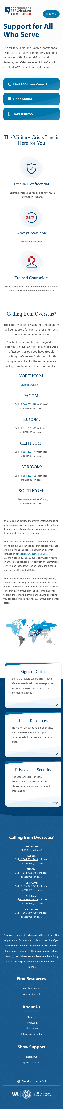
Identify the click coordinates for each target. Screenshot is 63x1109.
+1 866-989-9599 (28, 499)
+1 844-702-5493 (28, 404)
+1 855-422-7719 (28, 451)
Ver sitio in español (34, 1081)
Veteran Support (31, 994)
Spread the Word (31, 1062)
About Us (31, 1017)
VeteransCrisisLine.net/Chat (32, 553)
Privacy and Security (31, 1034)
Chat (22, 99)
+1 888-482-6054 (28, 475)
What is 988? (31, 1028)
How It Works (31, 1022)
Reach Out (31, 1056)
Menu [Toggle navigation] (51, 14)
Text (23, 113)
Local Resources (31, 988)
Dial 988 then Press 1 (30, 84)
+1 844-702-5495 (28, 428)
